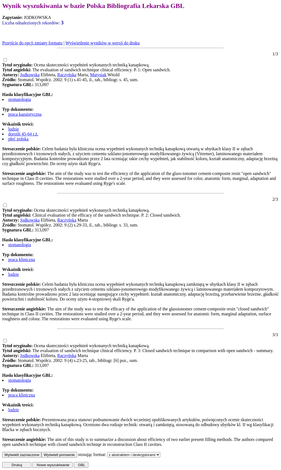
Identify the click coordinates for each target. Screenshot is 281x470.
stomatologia (19, 99)
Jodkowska (30, 74)
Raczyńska (66, 74)
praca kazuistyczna (24, 114)
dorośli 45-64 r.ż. (23, 134)
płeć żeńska (18, 139)
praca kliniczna (21, 259)
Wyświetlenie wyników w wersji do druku (102, 43)
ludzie (13, 129)
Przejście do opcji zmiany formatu (32, 43)
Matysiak (98, 74)
